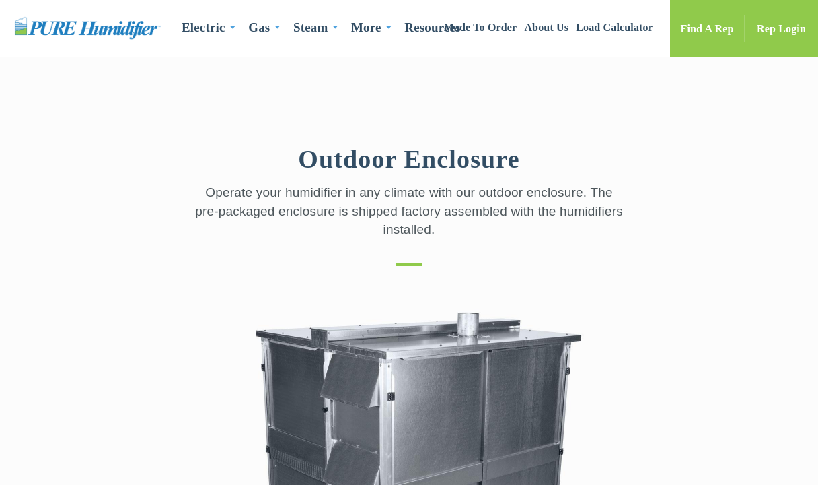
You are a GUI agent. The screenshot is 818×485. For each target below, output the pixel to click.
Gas (259, 27)
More (366, 27)
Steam (310, 27)
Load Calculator (614, 27)
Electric (203, 27)
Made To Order (480, 27)
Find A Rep (707, 28)
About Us (546, 27)
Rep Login (781, 28)
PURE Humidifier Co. (90, 28)
